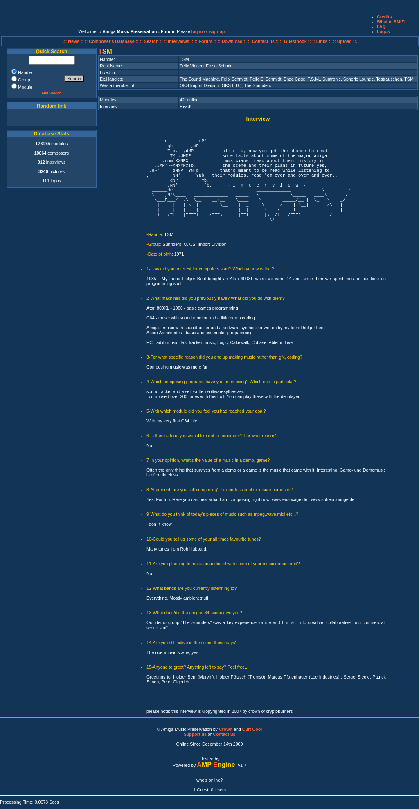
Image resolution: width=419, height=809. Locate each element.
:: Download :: (233, 41)
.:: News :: (74, 41)
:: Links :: (322, 41)
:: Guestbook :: (295, 41)
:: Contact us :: (263, 41)
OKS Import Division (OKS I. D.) (210, 85)
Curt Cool (252, 729)
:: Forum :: (206, 41)
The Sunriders (257, 85)
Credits (384, 16)
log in (197, 31)
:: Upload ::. (345, 41)
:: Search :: (152, 41)
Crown (225, 729)
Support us (195, 734)
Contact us (224, 734)
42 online (189, 99)
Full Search (52, 93)
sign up (217, 31)
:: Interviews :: (179, 41)
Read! (185, 106)
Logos (383, 31)
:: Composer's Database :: (112, 41)
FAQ (381, 26)
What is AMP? (391, 21)
